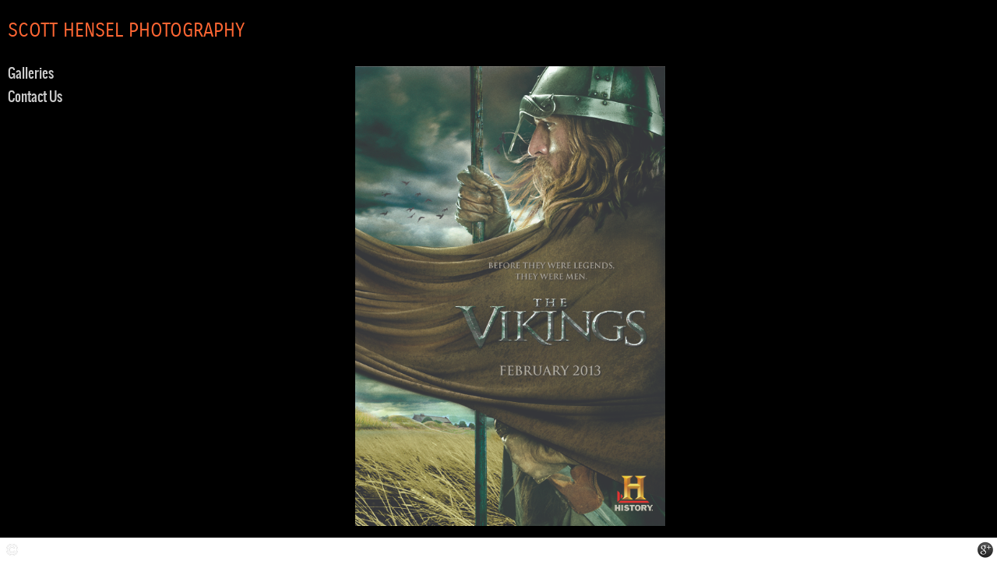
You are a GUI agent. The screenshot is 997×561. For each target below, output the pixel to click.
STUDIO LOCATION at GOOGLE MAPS (986, 550)
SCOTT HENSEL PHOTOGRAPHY (126, 31)
